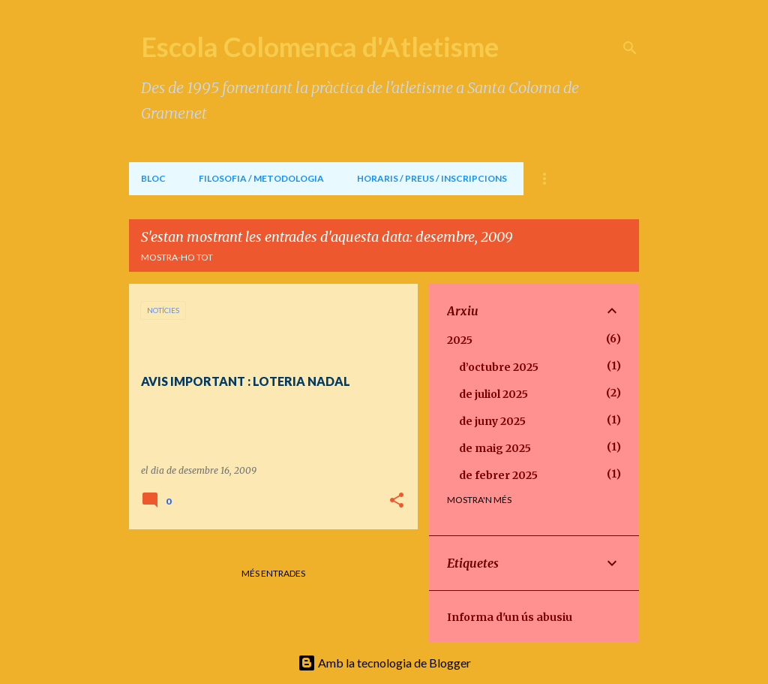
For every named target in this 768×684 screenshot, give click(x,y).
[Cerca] (630, 48)
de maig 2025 (495, 448)
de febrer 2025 (498, 475)
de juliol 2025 (493, 394)
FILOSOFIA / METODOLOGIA (261, 178)
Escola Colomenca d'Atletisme (320, 46)
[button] (397, 501)
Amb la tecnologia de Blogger (384, 662)
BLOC (153, 178)
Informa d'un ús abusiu (509, 617)
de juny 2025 (492, 421)
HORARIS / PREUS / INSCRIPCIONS (432, 178)
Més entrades (273, 573)
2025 (459, 340)
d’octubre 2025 (498, 367)
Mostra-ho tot (177, 257)
